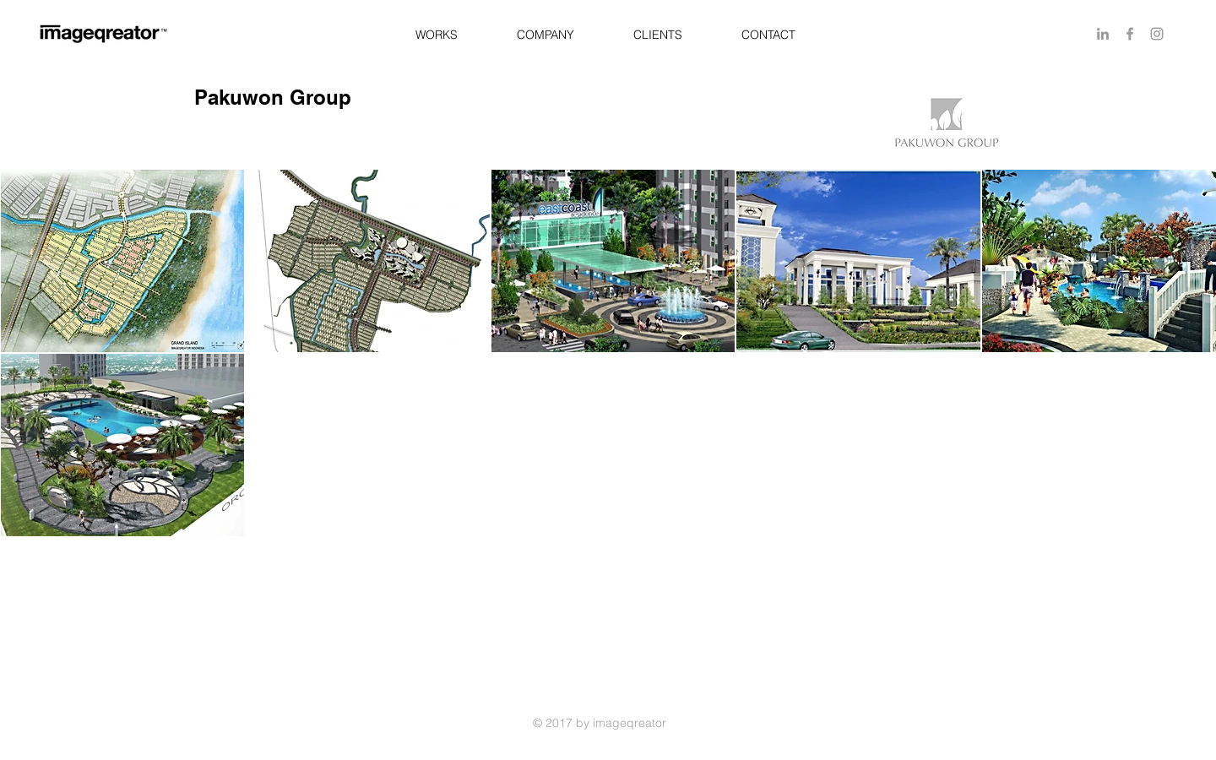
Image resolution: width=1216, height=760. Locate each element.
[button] (436, 35)
